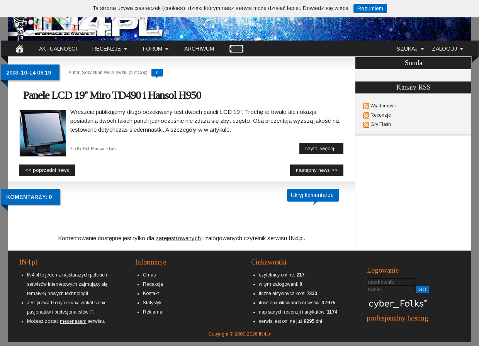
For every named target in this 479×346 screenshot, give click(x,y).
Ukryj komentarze (312, 195)
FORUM (152, 49)
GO (422, 289)
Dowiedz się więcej (326, 8)
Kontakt (151, 293)
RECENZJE (106, 49)
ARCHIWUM (199, 49)
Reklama (152, 312)
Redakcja (153, 284)
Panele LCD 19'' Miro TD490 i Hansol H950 (112, 95)
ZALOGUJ (444, 49)
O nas (149, 275)
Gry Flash (380, 124)
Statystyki (153, 302)
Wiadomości (383, 106)
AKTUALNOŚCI (58, 49)
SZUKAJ (407, 49)
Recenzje (380, 115)
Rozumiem (370, 8)
